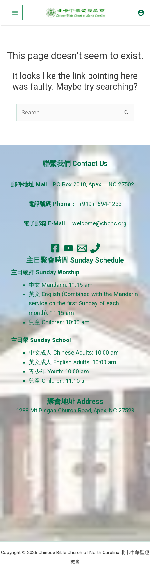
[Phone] (95, 248)
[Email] (82, 248)
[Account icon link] (141, 12)
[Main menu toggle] (15, 12)
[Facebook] (55, 248)
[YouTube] (68, 248)
